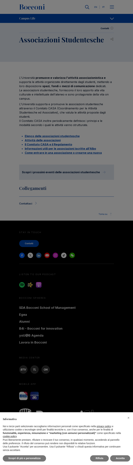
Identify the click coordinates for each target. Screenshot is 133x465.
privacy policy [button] (104, 426)
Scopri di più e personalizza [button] (24, 458)
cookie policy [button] (10, 436)
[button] (128, 418)
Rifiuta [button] (99, 458)
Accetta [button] (120, 458)
